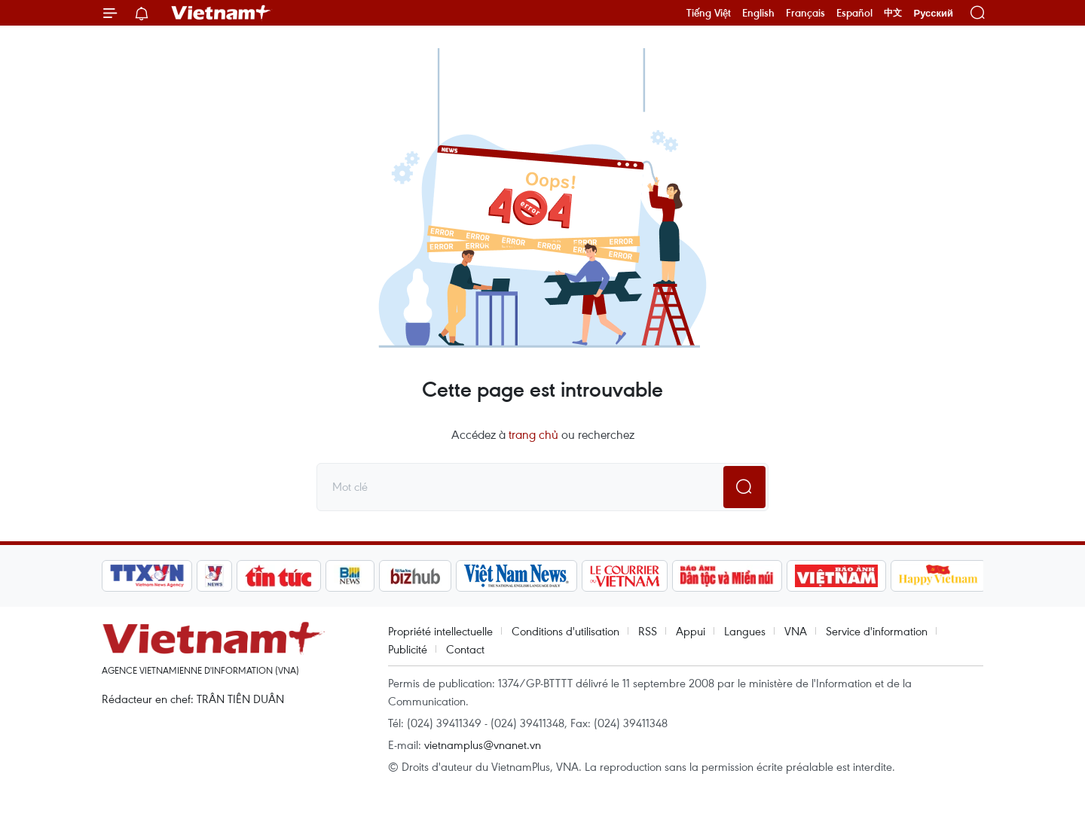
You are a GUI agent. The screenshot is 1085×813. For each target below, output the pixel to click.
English (758, 13)
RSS (647, 630)
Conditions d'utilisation (565, 630)
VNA (795, 630)
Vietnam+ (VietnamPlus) (221, 13)
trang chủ (533, 434)
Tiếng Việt (708, 13)
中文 (893, 13)
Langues (745, 630)
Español (854, 13)
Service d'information (877, 630)
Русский (933, 13)
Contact (465, 648)
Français (805, 13)
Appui (690, 630)
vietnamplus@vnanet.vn (482, 744)
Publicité (407, 648)
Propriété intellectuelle (440, 630)
